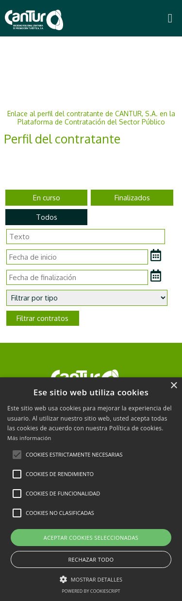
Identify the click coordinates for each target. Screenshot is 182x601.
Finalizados (132, 197)
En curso (46, 197)
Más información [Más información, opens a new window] (29, 438)
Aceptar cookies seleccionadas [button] (91, 537)
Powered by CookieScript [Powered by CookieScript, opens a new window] (91, 591)
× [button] (173, 385)
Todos (46, 217)
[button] (17, 454)
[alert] (91, 489)
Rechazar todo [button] (91, 559)
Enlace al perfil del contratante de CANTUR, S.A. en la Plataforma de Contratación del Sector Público (91, 117)
